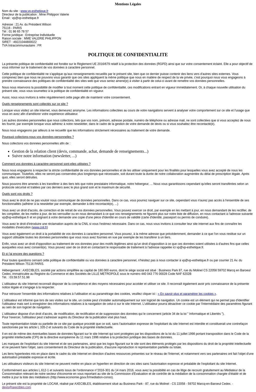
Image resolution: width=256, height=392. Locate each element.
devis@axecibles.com (16, 387)
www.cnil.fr (39, 227)
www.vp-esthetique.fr (34, 11)
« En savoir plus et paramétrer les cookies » (187, 294)
